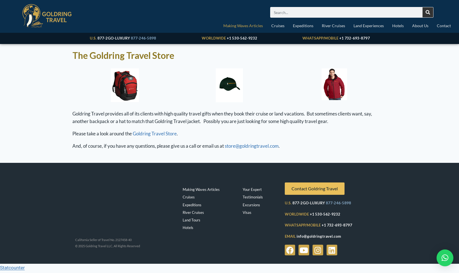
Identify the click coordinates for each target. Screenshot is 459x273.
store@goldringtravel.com (252, 147)
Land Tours (191, 221)
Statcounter (12, 269)
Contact (444, 25)
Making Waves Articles (243, 25)
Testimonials (253, 198)
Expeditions (303, 25)
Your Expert (252, 191)
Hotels (398, 25)
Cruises (277, 25)
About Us (420, 25)
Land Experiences (369, 25)
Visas (247, 214)
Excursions (251, 206)
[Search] (428, 12)
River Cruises (333, 25)
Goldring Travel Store (155, 135)
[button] (445, 257)
